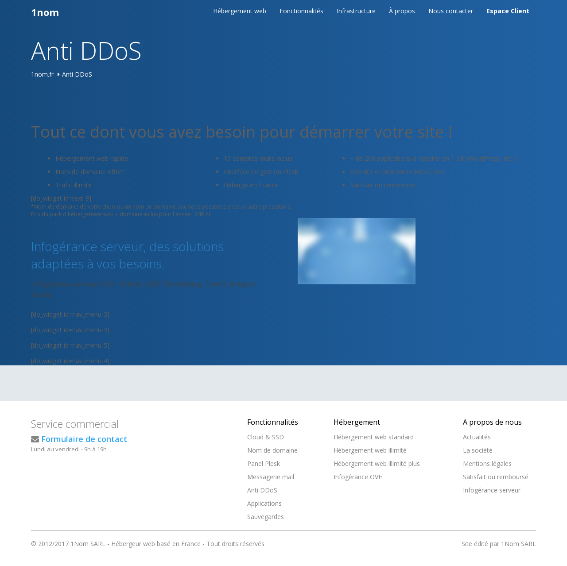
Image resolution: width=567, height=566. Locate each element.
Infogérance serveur (491, 490)
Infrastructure (356, 11)
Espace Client (507, 11)
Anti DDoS (262, 490)
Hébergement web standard (374, 437)
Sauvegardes (265, 516)
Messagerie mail (270, 477)
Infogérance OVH (358, 477)
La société (478, 450)
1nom (45, 12)
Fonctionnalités (301, 11)
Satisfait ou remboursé (495, 477)
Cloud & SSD (265, 437)
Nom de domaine (272, 450)
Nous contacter (450, 11)
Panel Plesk (263, 463)
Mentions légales (487, 463)
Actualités (477, 437)
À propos (402, 11)
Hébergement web (239, 11)
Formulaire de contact (84, 439)
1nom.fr (42, 74)
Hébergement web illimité (370, 450)
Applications (264, 503)
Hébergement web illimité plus (377, 463)
